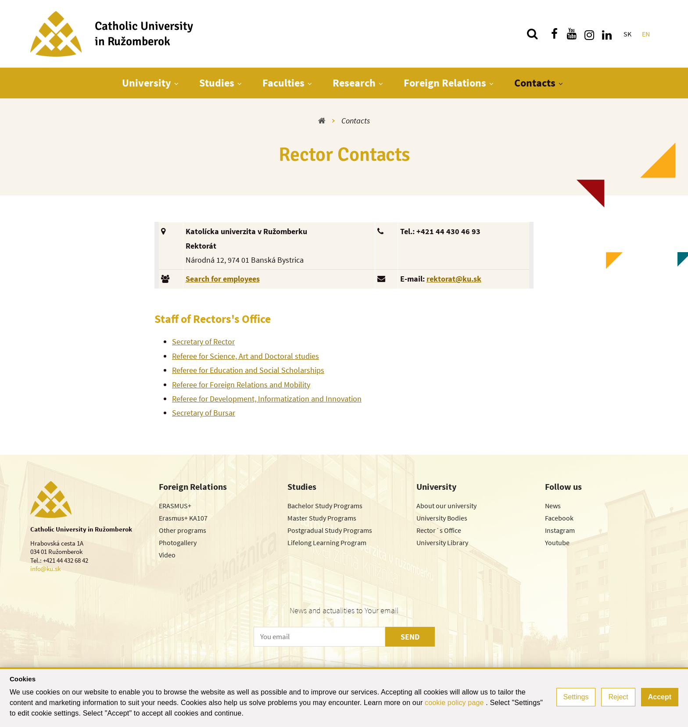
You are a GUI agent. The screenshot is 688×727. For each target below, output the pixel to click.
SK (627, 33)
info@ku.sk (45, 568)
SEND (410, 637)
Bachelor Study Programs (324, 505)
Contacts (534, 83)
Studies (216, 83)
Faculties (283, 83)
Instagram (560, 530)
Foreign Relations (445, 83)
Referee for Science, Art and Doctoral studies (245, 356)
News (553, 505)
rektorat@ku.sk (453, 279)
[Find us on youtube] (571, 34)
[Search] (532, 34)
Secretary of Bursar (203, 413)
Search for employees (223, 279)
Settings (576, 697)
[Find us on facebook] (554, 34)
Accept (659, 697)
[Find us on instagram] (589, 34)
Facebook (559, 518)
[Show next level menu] (176, 83)
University (146, 83)
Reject (618, 697)
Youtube (557, 542)
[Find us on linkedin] (607, 34)
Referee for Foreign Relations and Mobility (241, 385)
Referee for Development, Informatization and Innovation (267, 399)
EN (646, 33)
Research (354, 83)
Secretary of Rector (203, 341)
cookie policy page (455, 702)
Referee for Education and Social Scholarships (248, 370)
